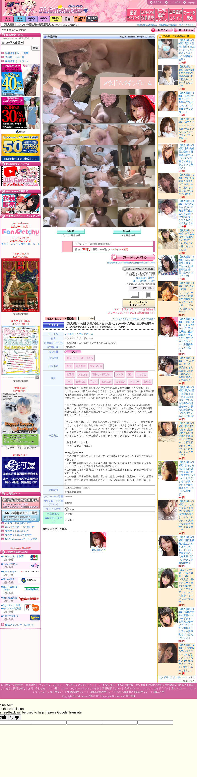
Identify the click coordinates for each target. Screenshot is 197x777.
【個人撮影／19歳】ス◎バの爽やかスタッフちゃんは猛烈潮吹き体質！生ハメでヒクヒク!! (186, 266)
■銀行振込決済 (9, 597)
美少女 (147, 381)
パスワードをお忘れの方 (18, 523)
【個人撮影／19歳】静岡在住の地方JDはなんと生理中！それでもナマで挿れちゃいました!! (186, 240)
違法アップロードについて (19, 624)
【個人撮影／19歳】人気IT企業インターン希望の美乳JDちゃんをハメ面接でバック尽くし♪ (186, 102)
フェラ (119, 374)
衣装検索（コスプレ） (17, 61)
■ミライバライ (9, 571)
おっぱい (120, 381)
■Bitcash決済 (8, 579)
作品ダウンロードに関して (19, 527)
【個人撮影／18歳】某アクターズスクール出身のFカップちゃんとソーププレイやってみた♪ (186, 129)
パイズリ (134, 381)
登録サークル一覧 (14, 57)
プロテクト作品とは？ (17, 531)
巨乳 (130, 374)
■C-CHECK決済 (9, 616)
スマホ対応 (96, 366)
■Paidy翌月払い (9, 564)
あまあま (83, 374)
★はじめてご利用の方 (147, 25)
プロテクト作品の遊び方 (18, 535)
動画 (69, 366)
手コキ (93, 381)
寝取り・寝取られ (102, 374)
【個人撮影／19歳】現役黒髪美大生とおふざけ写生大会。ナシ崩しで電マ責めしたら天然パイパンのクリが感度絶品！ (186, 550)
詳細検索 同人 (12, 53)
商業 (26, 53)
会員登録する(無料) (145, 277)
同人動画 (80, 366)
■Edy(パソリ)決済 (10, 605)
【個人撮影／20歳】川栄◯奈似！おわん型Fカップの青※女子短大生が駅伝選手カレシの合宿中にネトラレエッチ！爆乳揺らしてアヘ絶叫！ (186, 334)
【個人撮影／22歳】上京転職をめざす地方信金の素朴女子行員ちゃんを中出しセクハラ (186, 76)
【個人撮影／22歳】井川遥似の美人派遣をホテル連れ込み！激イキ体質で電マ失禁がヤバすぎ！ (186, 184)
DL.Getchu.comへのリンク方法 (21, 539)
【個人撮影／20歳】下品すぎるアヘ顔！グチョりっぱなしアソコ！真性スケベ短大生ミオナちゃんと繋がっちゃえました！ (186, 657)
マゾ (69, 381)
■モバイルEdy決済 (11, 608)
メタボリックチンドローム (78, 334)
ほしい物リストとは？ (144, 281)
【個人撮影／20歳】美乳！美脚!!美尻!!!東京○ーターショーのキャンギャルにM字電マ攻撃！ (187, 50)
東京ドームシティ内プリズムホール (20, 240)
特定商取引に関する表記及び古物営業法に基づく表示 (131, 262)
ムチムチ (106, 381)
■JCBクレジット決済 (12, 556)
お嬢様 (70, 374)
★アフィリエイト (187, 25)
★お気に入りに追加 (168, 25)
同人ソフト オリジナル (80, 358)
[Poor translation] (14, 717)
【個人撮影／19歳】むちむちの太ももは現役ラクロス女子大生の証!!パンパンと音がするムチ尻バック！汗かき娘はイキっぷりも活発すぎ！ (187, 478)
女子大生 (80, 381)
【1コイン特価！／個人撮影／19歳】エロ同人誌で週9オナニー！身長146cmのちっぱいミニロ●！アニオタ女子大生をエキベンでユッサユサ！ (187, 585)
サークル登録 (175, 2)
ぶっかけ (141, 374)
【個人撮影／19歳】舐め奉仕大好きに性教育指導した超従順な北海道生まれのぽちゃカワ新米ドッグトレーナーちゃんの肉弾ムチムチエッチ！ (186, 439)
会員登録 (157, 2)
